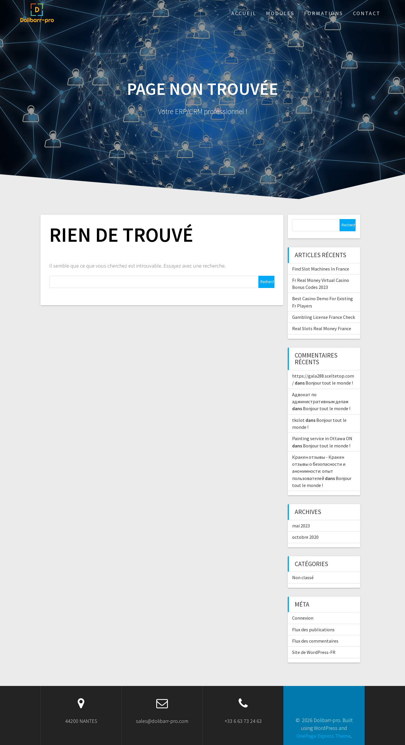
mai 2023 (301, 526)
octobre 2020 (305, 537)
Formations (323, 13)
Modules (280, 13)
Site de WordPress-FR (313, 652)
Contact (367, 13)
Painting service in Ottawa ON (322, 438)
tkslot (298, 420)
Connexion (302, 618)
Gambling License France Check (323, 317)
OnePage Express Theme (323, 735)
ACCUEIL (243, 13)
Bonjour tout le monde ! (329, 383)
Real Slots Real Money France (321, 328)
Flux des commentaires (315, 641)
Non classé (303, 577)
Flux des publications (313, 629)
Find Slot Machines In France (320, 269)
